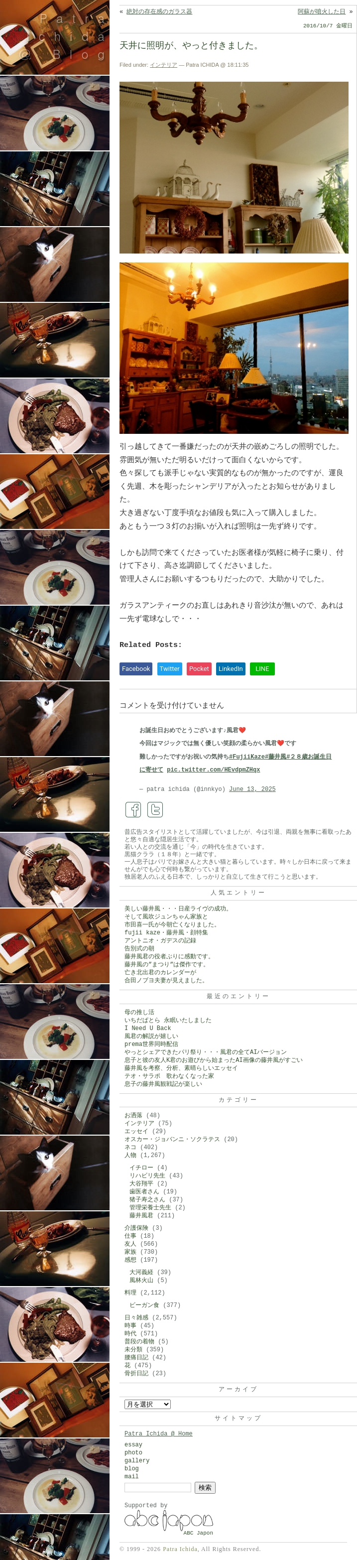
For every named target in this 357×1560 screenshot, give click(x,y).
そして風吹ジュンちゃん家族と (166, 916)
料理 (130, 1293)
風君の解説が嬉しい (151, 1036)
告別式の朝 (139, 948)
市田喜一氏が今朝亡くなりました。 (172, 924)
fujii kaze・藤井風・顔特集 (166, 932)
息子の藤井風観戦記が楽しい (163, 1084)
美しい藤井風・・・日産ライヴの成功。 (178, 909)
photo (133, 1452)
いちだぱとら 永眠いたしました (168, 1020)
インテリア (163, 65)
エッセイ (136, 1131)
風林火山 (141, 1280)
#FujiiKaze (247, 757)
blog (131, 1468)
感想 (130, 1260)
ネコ (130, 1147)
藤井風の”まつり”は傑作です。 (166, 964)
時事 (130, 1325)
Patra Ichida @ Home (158, 1433)
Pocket (199, 668)
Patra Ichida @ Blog (66, 35)
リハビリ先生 (147, 1175)
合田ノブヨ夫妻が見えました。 (166, 980)
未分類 (133, 1349)
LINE (262, 668)
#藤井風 (275, 757)
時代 (130, 1333)
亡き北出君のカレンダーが (160, 972)
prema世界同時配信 (151, 1044)
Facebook (136, 668)
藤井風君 (141, 1215)
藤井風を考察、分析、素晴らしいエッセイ (181, 1068)
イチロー (141, 1168)
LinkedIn (231, 668)
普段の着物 (139, 1341)
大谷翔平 (141, 1183)
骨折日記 (136, 1373)
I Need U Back (147, 1028)
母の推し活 (139, 1012)
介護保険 (136, 1228)
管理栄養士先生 (150, 1207)
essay (133, 1444)
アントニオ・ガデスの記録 (160, 940)
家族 (130, 1252)
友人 (130, 1244)
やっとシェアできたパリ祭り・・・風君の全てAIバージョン (205, 1052)
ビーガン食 (144, 1305)
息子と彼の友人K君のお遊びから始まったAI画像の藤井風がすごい (213, 1060)
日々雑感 (136, 1317)
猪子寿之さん (147, 1199)
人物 (130, 1155)
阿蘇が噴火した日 (322, 11)
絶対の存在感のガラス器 (159, 11)
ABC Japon (198, 1533)
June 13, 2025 (252, 789)
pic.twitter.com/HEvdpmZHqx (213, 770)
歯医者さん (144, 1191)
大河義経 (141, 1272)
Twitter (170, 668)
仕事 (130, 1236)
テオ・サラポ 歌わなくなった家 (169, 1076)
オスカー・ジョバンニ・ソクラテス (172, 1139)
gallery (136, 1460)
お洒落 (133, 1115)
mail (131, 1476)
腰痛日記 (136, 1357)
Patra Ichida (180, 1549)
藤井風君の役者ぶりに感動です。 (169, 956)
